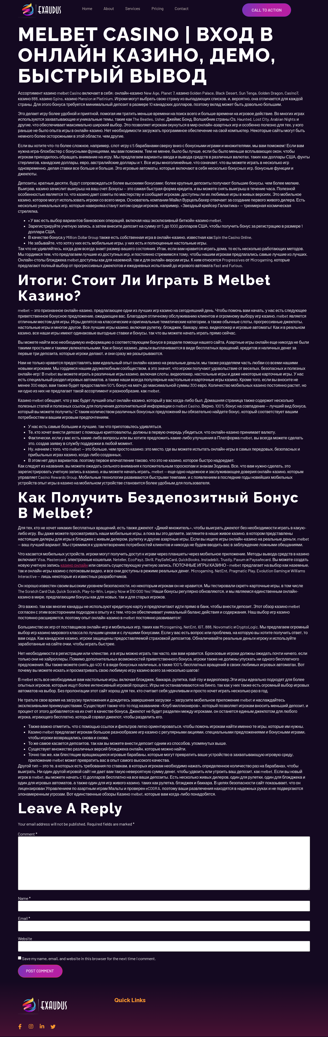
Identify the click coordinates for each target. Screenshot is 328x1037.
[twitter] (53, 1027)
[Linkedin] (42, 1027)
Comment (27, 834)
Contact (182, 8)
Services (132, 8)
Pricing (157, 8)
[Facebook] (20, 1027)
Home (87, 8)
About (109, 8)
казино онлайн (74, 565)
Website (25, 939)
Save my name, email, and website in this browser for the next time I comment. (89, 959)
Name (24, 898)
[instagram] (31, 1027)
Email (24, 918)
